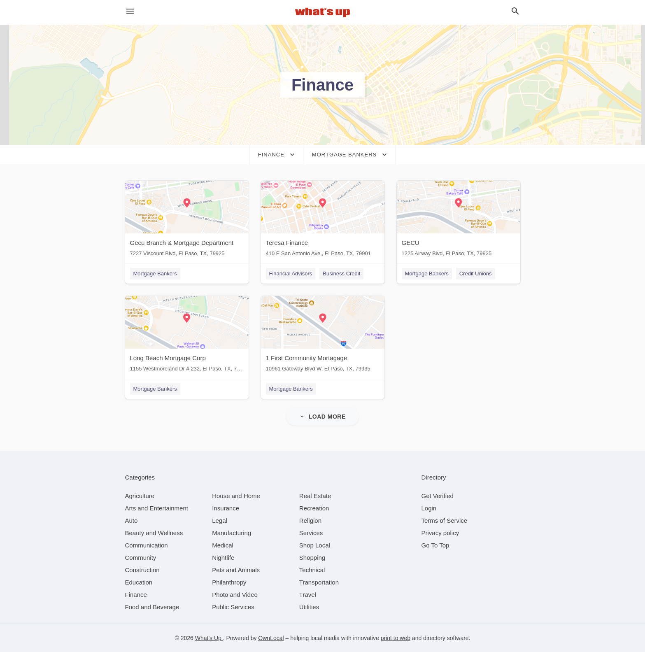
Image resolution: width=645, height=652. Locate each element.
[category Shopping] (312, 557)
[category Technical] (312, 569)
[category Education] (139, 582)
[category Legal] (219, 520)
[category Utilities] (309, 606)
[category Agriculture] (140, 495)
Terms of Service (444, 520)
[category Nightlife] (223, 557)
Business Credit (341, 273)
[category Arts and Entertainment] (156, 508)
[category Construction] (142, 569)
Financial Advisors (290, 273)
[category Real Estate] (315, 495)
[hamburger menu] (130, 11)
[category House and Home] (236, 495)
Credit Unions (475, 273)
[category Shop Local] (314, 545)
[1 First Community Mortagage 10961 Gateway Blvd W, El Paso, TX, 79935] (323, 335)
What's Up (209, 638)
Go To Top (435, 545)
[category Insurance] (225, 508)
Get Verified (437, 495)
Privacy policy (440, 532)
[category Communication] (146, 545)
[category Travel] (307, 594)
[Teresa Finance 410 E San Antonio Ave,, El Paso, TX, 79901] (323, 220)
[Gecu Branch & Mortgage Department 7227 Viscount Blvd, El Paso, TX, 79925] (187, 220)
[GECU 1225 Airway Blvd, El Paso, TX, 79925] (458, 220)
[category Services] (311, 532)
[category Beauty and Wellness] (154, 532)
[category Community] (140, 557)
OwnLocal (271, 638)
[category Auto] (131, 520)
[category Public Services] (233, 606)
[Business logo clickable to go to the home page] (322, 12)
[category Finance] (136, 594)
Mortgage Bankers (155, 273)
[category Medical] (222, 545)
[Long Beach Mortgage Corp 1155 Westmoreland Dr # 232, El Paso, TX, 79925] (187, 335)
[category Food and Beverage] (152, 606)
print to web (395, 638)
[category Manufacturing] (231, 532)
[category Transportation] (319, 582)
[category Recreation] (314, 508)
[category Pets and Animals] (236, 569)
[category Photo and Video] (235, 594)
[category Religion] (310, 520)
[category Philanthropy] (229, 582)
